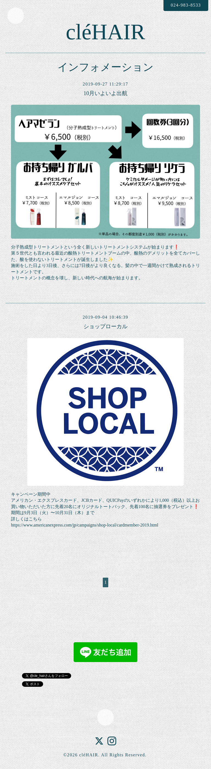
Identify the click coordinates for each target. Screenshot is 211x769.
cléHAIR (105, 32)
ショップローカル (105, 326)
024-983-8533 (186, 5)
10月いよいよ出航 (105, 93)
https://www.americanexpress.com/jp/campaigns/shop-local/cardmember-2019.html (84, 525)
